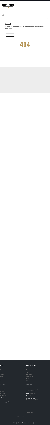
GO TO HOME (10, 35)
